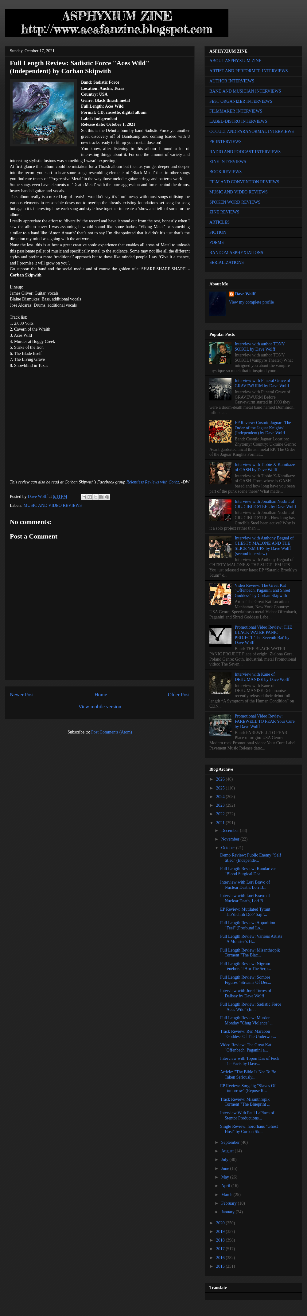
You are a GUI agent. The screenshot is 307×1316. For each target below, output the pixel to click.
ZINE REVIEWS (224, 212)
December (230, 830)
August (228, 1151)
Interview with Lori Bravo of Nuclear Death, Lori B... (245, 885)
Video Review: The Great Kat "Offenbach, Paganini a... (245, 1047)
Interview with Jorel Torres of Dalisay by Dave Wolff (245, 993)
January (228, 1212)
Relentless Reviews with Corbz (152, 482)
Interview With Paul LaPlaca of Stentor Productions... (247, 1115)
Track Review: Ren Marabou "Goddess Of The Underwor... (248, 1034)
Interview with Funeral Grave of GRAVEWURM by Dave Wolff (262, 383)
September (230, 1142)
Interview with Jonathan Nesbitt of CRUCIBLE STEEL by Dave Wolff (265, 504)
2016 (221, 1257)
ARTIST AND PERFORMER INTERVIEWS (248, 71)
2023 (221, 805)
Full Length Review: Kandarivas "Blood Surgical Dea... (248, 871)
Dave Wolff (245, 294)
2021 (221, 823)
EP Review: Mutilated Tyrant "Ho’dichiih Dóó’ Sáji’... (245, 912)
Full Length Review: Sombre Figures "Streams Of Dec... (245, 980)
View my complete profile (251, 302)
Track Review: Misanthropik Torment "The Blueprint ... (245, 1102)
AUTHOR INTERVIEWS (231, 81)
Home (101, 695)
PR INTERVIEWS (225, 141)
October (228, 847)
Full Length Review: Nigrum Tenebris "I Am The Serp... (245, 966)
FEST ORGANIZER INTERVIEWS (240, 101)
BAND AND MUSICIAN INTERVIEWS (245, 91)
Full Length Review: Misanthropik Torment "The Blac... (250, 953)
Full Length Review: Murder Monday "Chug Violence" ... (247, 1020)
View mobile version (99, 707)
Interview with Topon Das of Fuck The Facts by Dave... (249, 1061)
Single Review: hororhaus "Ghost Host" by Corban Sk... (249, 1129)
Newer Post (22, 695)
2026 (221, 779)
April (226, 1185)
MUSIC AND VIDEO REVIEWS (53, 505)
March (227, 1194)
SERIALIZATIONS (226, 262)
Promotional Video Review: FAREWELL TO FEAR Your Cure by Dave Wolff (265, 721)
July (225, 1159)
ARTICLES (219, 222)
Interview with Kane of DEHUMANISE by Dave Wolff (262, 677)
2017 (221, 1248)
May (225, 1177)
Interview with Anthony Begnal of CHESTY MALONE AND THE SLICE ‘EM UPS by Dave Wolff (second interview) (264, 546)
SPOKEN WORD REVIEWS (234, 202)
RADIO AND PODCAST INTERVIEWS (245, 151)
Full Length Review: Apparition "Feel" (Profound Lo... (247, 925)
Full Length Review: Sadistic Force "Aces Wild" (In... (250, 1007)
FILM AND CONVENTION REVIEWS (244, 182)
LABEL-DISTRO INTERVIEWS (238, 121)
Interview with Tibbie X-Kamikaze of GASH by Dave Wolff (265, 467)
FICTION (217, 232)
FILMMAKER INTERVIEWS (235, 111)
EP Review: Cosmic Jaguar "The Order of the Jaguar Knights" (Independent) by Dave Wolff (263, 427)
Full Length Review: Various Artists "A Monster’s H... (251, 939)
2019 (221, 1231)
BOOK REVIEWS (225, 171)
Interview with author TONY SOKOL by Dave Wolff (260, 347)
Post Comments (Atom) (111, 732)
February (229, 1203)
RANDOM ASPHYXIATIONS (236, 252)
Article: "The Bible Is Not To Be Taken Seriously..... (248, 1074)
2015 (221, 1266)
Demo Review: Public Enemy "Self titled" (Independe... (250, 858)
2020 (221, 1223)
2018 (221, 1240)
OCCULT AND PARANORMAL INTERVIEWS (251, 131)
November (230, 839)
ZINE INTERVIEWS (227, 161)
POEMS (216, 242)
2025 (221, 788)
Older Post (179, 695)
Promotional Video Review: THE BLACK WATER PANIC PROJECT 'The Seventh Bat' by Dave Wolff (263, 635)
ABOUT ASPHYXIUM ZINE (235, 60)
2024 (221, 796)
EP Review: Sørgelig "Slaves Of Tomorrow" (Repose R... (248, 1088)
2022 (221, 814)
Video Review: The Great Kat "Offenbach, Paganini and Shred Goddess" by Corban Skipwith (262, 590)
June (225, 1168)
